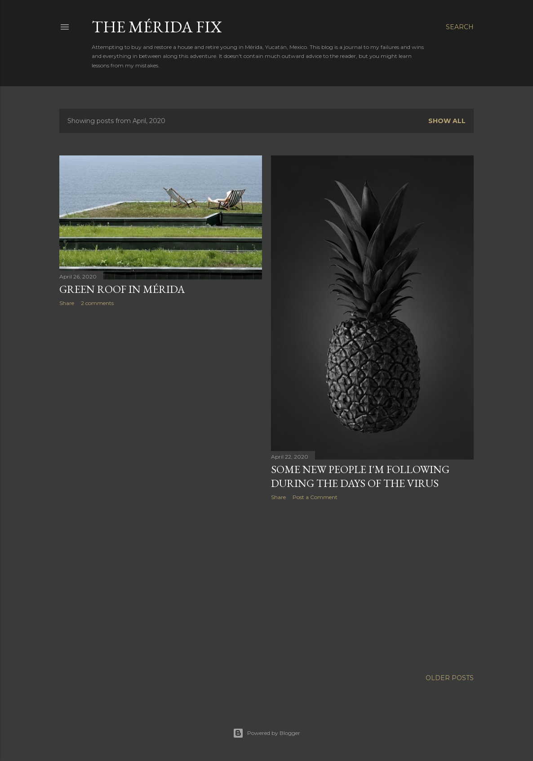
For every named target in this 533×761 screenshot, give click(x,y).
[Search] (460, 27)
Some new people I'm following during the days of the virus (360, 476)
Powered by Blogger (266, 733)
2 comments (97, 303)
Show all (447, 121)
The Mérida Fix (157, 26)
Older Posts (450, 678)
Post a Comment (315, 497)
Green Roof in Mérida (122, 289)
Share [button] (66, 303)
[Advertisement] (160, 392)
